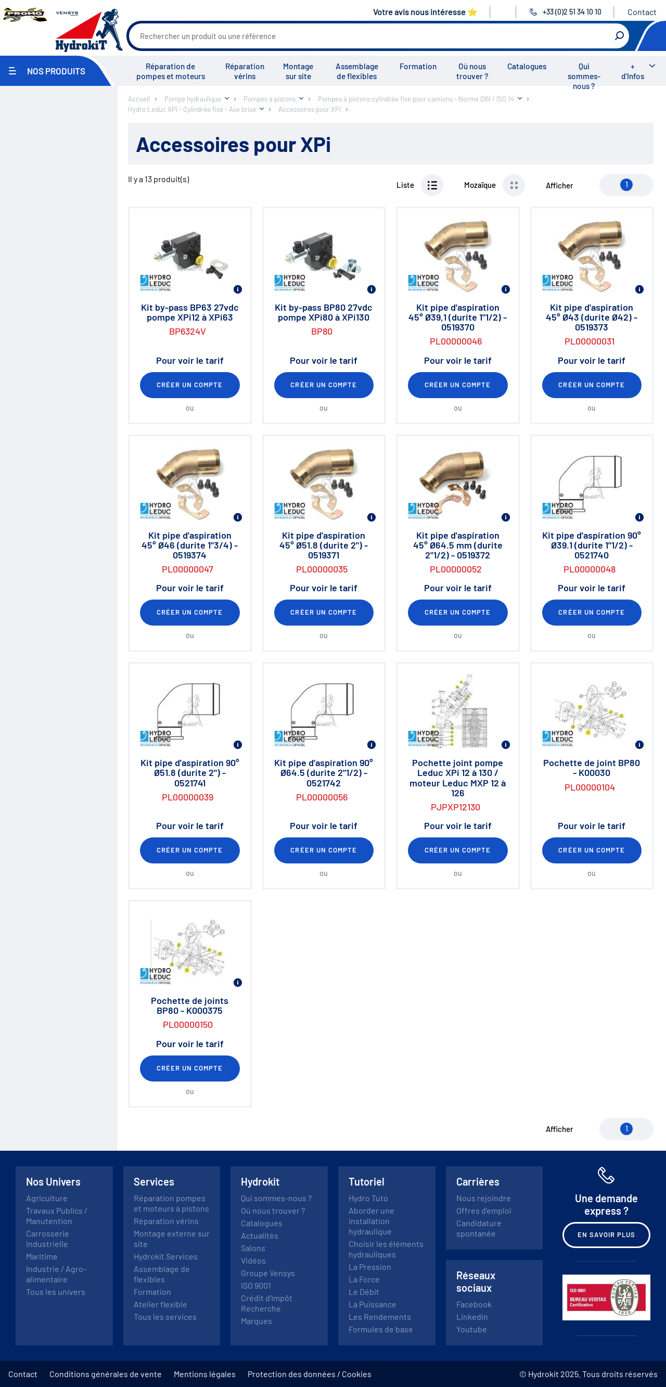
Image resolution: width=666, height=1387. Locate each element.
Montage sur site (298, 71)
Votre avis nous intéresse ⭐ (425, 12)
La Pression (370, 1266)
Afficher (559, 185)
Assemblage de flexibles (357, 71)
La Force (364, 1279)
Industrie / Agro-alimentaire (56, 1274)
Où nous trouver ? (472, 71)
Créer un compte (190, 384)
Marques (256, 1321)
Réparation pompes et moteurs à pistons (171, 1203)
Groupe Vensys (268, 1273)
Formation (418, 66)
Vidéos (253, 1260)
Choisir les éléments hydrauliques (386, 1249)
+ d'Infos (632, 71)
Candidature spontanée (479, 1228)
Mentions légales (205, 1374)
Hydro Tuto (368, 1198)
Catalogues (526, 66)
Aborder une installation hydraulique (371, 1220)
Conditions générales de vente (105, 1374)
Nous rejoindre (483, 1198)
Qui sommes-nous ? (584, 76)
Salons (253, 1248)
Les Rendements (380, 1316)
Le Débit (364, 1291)
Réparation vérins (244, 71)
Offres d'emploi (483, 1210)
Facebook (474, 1304)
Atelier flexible (160, 1304)
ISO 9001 (256, 1285)
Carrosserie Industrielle (47, 1238)
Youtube (471, 1329)
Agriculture (47, 1198)
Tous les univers (55, 1291)
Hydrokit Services (166, 1256)
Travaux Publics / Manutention (56, 1215)
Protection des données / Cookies (310, 1374)
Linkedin (472, 1316)
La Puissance (372, 1304)
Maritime (42, 1256)
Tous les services (165, 1316)
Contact (642, 12)
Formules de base (381, 1329)
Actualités (259, 1235)
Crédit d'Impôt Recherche (266, 1303)
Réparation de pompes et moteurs (170, 71)
